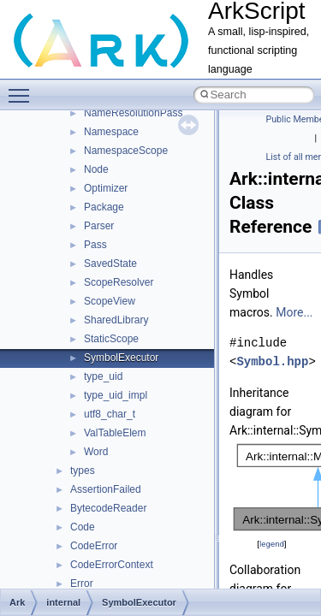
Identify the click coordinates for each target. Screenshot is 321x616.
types (82, 471)
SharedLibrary (116, 320)
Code (82, 527)
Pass (95, 245)
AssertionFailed (105, 489)
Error (81, 583)
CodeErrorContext (111, 565)
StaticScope (111, 339)
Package (104, 207)
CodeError (93, 546)
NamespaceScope (126, 151)
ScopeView (109, 301)
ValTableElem (115, 433)
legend (271, 543)
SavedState (110, 264)
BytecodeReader (108, 508)
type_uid (103, 376)
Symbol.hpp (272, 361)
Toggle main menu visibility (23, 88)
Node (96, 169)
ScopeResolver (118, 282)
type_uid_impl (115, 395)
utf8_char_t (109, 414)
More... (294, 312)
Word (96, 452)
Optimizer (106, 188)
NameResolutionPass (133, 113)
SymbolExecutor (121, 358)
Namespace (111, 132)
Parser (99, 226)
